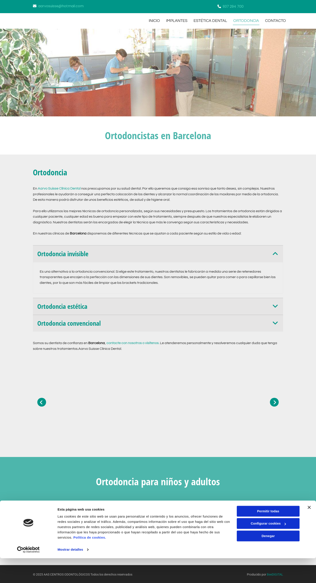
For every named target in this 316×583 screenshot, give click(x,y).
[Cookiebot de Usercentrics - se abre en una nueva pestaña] (28, 574)
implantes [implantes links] (176, 20)
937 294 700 (233, 6)
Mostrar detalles (70, 574)
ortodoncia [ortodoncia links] (246, 20)
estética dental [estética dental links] (210, 20)
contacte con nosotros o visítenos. (132, 342)
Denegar (268, 561)
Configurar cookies (268, 548)
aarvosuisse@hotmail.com (61, 6)
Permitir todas (268, 536)
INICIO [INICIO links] (153, 20)
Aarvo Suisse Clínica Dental (59, 187)
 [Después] (274, 401)
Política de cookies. (89, 562)
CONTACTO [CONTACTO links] (276, 20)
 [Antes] (41, 401)
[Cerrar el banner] (309, 532)
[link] (275, 252)
